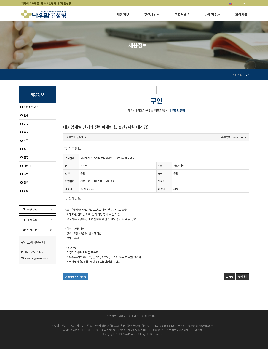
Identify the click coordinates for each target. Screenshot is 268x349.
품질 (24, 157)
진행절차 (69, 181)
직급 (160, 166)
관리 (24, 182)
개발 (24, 140)
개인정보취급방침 (116, 316)
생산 (24, 149)
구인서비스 (151, 14)
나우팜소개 (212, 14)
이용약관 (133, 316)
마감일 (161, 189)
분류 (67, 166)
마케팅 (25, 166)
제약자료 (241, 14)
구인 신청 (37, 209)
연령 (160, 173)
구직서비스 (182, 14)
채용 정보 (37, 219)
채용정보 (123, 14)
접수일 (68, 189)
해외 (24, 191)
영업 (24, 174)
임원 (24, 115)
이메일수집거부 (150, 316)
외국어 (161, 181)
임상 (24, 132)
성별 (67, 173)
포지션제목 (71, 158)
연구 (24, 124)
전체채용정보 (29, 107)
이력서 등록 (37, 230)
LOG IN (244, 3)
